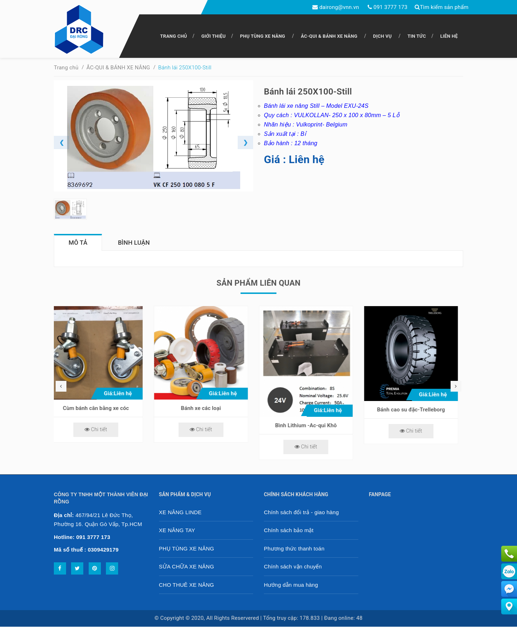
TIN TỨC (416, 36)
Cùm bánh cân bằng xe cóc (101, 408)
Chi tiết (101, 430)
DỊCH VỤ (382, 36)
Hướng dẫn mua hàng (291, 585)
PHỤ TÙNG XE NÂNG (262, 36)
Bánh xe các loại (206, 408)
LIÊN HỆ (449, 36)
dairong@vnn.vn (339, 7)
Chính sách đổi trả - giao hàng (301, 513)
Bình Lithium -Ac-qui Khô (311, 426)
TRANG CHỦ (173, 36)
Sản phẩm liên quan (258, 283)
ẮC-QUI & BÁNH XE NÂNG (329, 36)
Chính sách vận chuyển (293, 567)
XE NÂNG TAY (177, 530)
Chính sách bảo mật (288, 530)
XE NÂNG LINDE (180, 513)
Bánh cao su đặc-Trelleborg (416, 410)
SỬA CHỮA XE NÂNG (186, 567)
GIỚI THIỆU (213, 36)
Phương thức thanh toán (294, 549)
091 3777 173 (390, 7)
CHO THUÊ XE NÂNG (186, 585)
